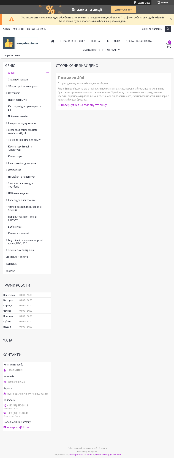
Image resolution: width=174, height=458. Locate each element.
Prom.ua (103, 448)
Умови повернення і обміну (101, 50)
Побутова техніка (18, 116)
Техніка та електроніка (21, 250)
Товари (10, 72)
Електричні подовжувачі (22, 163)
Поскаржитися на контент (81, 454)
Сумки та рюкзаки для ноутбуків (20, 185)
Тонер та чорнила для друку (24, 139)
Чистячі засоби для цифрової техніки (25, 208)
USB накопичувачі (18, 193)
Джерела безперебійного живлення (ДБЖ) (22, 131)
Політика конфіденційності (108, 454)
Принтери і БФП (17, 99)
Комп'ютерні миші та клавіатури (20, 148)
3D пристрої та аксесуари (22, 86)
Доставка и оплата (17, 256)
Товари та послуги (72, 41)
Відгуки (10, 270)
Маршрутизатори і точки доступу (22, 218)
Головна (52, 41)
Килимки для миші (18, 233)
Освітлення (14, 170)
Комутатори (15, 156)
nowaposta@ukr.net (18, 427)
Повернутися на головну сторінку (84, 105)
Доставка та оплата (139, 41)
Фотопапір (14, 93)
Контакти (113, 41)
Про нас (96, 41)
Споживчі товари (18, 79)
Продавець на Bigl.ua (87, 451)
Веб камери (14, 226)
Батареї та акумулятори (22, 123)
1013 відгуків (144, 2)
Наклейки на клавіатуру (21, 176)
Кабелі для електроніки (21, 200)
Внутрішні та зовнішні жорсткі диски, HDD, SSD (25, 241)
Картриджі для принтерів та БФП (24, 108)
